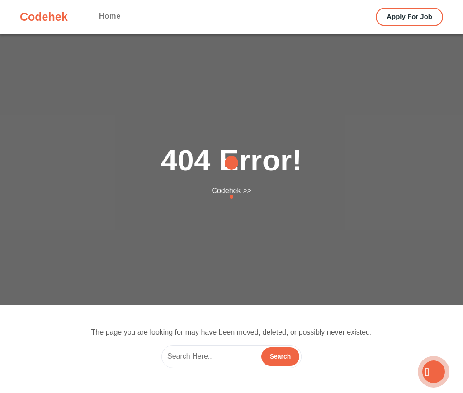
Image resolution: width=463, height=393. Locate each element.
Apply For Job (409, 16)
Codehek (44, 16)
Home (110, 16)
